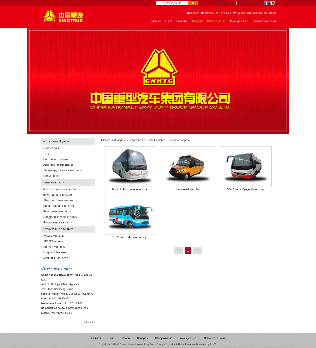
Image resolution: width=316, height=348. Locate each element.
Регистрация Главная (224, 3)
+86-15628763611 (72, 303)
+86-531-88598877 (71, 293)
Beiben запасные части (58, 205)
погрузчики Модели (56, 141)
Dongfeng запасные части (60, 217)
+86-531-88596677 (59, 298)
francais (207, 12)
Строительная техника (58, 229)
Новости (181, 21)
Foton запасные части (57, 222)
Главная (156, 21)
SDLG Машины (53, 241)
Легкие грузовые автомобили (62, 170)
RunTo (213, 344)
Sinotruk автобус (155, 140)
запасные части (53, 182)
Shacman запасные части (60, 200)
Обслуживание (216, 21)
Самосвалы (51, 148)
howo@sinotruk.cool (77, 308)
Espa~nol (254, 12)
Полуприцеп (51, 175)
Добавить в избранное (250, 3)
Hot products (136, 140)
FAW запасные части (57, 211)
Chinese (270, 12)
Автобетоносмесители (58, 164)
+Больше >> (88, 322)
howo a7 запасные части (59, 189)
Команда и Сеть (239, 21)
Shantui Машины (54, 246)
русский (239, 12)
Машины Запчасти (55, 258)
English (193, 12)
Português (223, 12)
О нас (168, 21)
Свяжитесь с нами (264, 21)
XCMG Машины (53, 235)
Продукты (197, 21)
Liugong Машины (54, 252)
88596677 (87, 293)
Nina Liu (67, 312)
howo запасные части (57, 194)
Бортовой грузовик (55, 159)
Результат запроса (179, 140)
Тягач (47, 153)
